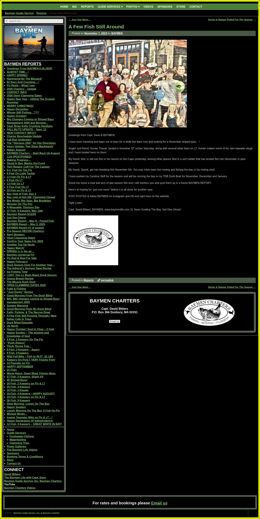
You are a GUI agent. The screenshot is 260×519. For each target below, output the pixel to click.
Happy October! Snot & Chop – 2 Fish (30, 329)
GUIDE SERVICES (111, 7)
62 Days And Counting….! (23, 82)
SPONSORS (164, 6)
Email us (159, 503)
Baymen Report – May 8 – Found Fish (30, 221)
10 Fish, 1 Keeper (18, 390)
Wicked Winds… (17, 414)
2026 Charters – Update (21, 89)
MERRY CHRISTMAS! (20, 105)
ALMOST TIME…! (18, 72)
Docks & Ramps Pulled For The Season (232, 19)
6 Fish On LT (15, 180)
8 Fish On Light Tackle (21, 173)
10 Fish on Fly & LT (19, 190)
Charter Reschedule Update (24, 136)
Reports (41, 13)
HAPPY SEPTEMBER (20, 366)
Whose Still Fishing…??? (23, 112)
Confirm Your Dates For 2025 (25, 241)
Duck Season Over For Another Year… (31, 265)
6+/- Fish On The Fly (19, 170)
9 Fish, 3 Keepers (18, 353)
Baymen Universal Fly (20, 254)
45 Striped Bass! (17, 380)
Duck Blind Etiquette (20, 322)
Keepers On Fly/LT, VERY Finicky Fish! (31, 359)
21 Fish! (12, 370)
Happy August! (16, 149)
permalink (107, 280)
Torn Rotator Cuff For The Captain (28, 166)
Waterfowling (17, 439)
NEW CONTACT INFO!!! (21, 133)
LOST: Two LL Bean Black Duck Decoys (32, 275)
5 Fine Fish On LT (18, 187)
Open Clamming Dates (21, 237)
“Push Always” (16, 342)
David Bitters (12, 474)
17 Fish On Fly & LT (19, 177)
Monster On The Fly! (19, 204)
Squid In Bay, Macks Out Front (26, 163)
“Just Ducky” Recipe (20, 292)
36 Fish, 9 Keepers (18, 400)
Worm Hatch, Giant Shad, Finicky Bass (31, 373)
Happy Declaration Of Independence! (30, 420)
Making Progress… (19, 160)
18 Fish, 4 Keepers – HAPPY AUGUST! (31, 393)
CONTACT (195, 6)
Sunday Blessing (17, 305)
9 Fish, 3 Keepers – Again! (23, 349)
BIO (74, 6)
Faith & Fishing (16, 288)
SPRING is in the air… (20, 251)
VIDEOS (148, 6)
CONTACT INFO (17, 92)
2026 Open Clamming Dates (24, 95)
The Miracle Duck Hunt (21, 282)
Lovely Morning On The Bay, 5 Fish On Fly (33, 410)
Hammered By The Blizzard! (24, 78)
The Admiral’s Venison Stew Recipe (29, 268)
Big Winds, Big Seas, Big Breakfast (29, 200)
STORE (181, 6)
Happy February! (17, 261)
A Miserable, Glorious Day (23, 207)
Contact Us (14, 463)
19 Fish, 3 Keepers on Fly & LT (26, 397)
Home (10, 429)
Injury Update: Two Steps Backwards (30, 146)
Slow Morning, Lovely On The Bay (28, 403)
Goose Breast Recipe (20, 278)
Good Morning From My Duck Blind (29, 309)
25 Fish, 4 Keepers (18, 386)
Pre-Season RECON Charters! (25, 231)
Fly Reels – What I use (21, 85)
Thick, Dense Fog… (19, 346)
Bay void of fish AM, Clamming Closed (31, 197)
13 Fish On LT (15, 183)
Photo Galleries (16, 446)
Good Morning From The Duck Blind (29, 295)
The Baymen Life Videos (22, 449)
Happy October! (17, 116)
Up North (12, 326)
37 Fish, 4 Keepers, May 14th (25, 210)
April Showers (16, 234)
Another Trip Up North (21, 244)
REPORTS (87, 6)
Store (10, 460)
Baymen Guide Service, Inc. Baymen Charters (33, 481)
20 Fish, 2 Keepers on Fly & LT (26, 383)
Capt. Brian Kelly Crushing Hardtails (30, 126)
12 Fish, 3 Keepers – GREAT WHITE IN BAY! (34, 424)
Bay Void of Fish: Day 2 (21, 193)
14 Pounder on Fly (18, 363)
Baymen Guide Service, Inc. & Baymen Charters (36, 513)
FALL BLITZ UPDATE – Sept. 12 (26, 129)
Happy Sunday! (16, 407)
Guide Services (16, 432)
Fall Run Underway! (19, 139)
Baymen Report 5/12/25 (21, 214)
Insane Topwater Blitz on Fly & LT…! (29, 417)
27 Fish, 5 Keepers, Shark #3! (25, 376)
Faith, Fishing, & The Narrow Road (28, 312)
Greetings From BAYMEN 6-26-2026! (29, 68)
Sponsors (13, 453)
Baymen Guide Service (19, 13)
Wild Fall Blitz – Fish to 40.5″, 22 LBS (30, 356)
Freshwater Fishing (21, 436)
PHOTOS (133, 7)
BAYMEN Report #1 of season (25, 227)
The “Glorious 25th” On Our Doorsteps (31, 143)
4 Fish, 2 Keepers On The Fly (25, 339)
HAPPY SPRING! (17, 75)
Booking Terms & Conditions (25, 456)
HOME (64, 6)
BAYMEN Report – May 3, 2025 (26, 224)
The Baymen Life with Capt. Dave (25, 477)
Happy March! (15, 248)
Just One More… (79, 19)
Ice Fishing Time (17, 271)
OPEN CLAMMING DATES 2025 (26, 285)
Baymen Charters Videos (19, 487)
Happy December (18, 109)
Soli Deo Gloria (16, 217)
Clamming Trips (19, 443)
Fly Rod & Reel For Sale (22, 258)
